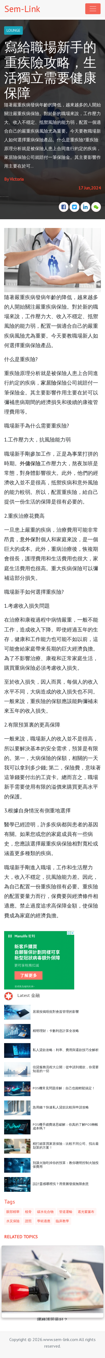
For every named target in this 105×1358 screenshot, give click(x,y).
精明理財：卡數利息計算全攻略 (56, 1031)
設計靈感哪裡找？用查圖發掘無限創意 (61, 1184)
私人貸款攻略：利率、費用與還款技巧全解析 (66, 1050)
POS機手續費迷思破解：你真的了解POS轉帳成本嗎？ (65, 1126)
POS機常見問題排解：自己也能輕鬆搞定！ (64, 1088)
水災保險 (13, 1221)
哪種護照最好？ (52, 1319)
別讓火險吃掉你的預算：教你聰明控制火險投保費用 (66, 1165)
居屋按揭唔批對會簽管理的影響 (56, 1011)
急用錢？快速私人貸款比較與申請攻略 (61, 1107)
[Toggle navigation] (93, 8)
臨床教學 (62, 1221)
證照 (28, 1221)
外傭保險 (30, 463)
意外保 (27, 539)
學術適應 (43, 1221)
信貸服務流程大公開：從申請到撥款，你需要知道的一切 (66, 1069)
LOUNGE (13, 30)
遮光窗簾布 (86, 1212)
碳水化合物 (45, 1212)
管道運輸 (65, 1212)
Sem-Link (22, 8)
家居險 (48, 382)
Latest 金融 (28, 995)
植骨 (28, 1212)
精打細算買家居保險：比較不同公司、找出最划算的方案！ (66, 1145)
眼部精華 (13, 1212)
